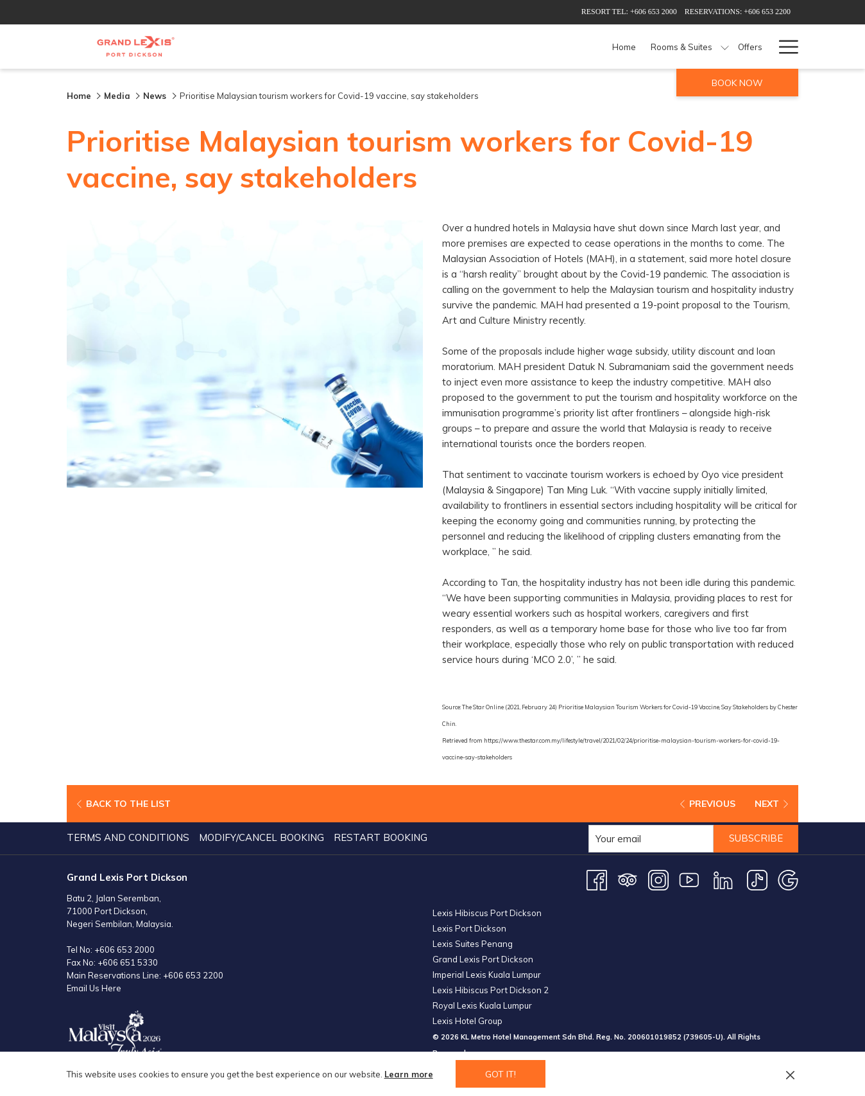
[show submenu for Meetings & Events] (697, 46)
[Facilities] (581, 46)
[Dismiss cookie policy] (790, 1074)
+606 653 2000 (124, 948)
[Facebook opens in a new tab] (597, 878)
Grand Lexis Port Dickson (482, 958)
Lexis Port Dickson (469, 927)
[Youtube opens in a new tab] (689, 878)
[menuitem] (130, 836)
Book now (737, 83)
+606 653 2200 (193, 974)
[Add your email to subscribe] (649, 837)
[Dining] (537, 46)
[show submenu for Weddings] (763, 46)
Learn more (408, 1074)
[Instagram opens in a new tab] (658, 878)
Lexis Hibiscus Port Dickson (487, 911)
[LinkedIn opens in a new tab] (723, 878)
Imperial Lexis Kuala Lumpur (486, 973)
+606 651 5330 (128, 961)
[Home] (371, 46)
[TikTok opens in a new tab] (757, 878)
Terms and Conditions (128, 836)
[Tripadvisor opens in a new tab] (627, 878)
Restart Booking (380, 836)
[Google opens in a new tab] (788, 878)
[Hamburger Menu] (783, 46)
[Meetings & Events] (649, 46)
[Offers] (497, 46)
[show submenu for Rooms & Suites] (472, 46)
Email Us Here (94, 987)
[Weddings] (730, 46)
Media (117, 96)
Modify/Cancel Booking (261, 836)
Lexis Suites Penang (472, 942)
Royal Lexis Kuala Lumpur (482, 1004)
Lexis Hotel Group (467, 1019)
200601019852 (654, 1035)
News (156, 96)
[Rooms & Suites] (429, 46)
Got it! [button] (500, 1074)
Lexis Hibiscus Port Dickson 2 (490, 989)
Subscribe (755, 837)
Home (79, 96)
